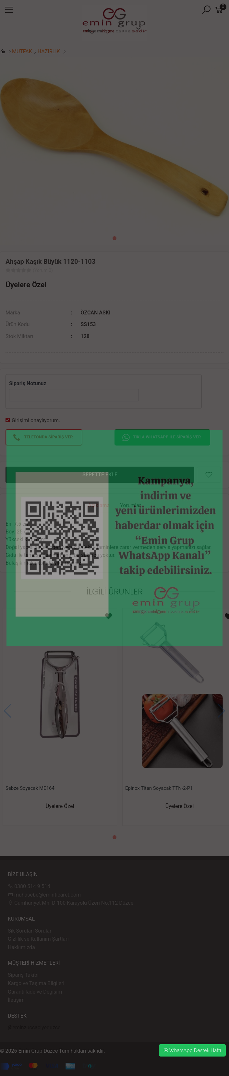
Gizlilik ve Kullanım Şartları (38, 939)
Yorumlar (130, 505)
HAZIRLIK (49, 51)
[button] (114, 238)
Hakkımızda (21, 947)
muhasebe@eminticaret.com (44, 895)
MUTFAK (22, 51)
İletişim (16, 1000)
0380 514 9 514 (29, 886)
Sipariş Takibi (23, 975)
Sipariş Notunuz (27, 383)
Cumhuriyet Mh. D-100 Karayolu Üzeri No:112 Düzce (70, 903)
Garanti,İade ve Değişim (35, 992)
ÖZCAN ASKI (96, 313)
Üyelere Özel (26, 284)
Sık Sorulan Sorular (30, 931)
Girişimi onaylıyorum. (36, 420)
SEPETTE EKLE (99, 474)
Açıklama (99, 505)
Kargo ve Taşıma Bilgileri (36, 983)
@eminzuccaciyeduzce (34, 1027)
